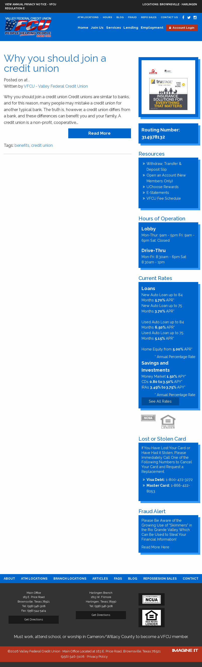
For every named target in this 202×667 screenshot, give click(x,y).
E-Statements (158, 192)
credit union (42, 145)
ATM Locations (88, 17)
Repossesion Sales (160, 578)
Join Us (97, 27)
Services (113, 27)
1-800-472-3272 (170, 479)
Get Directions (33, 619)
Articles (100, 578)
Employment (152, 27)
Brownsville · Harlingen (170, 5)
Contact (190, 578)
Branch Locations (69, 578)
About (9, 578)
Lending (130, 27)
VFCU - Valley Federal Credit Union (56, 86)
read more (99, 133)
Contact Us (169, 17)
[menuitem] (9, 578)
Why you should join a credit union (55, 63)
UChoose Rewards (163, 187)
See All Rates (160, 401)
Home (83, 27)
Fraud (132, 17)
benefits (22, 145)
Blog (120, 17)
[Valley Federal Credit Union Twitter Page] (189, 17)
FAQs (118, 578)
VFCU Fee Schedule (164, 198)
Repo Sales (149, 17)
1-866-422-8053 (168, 488)
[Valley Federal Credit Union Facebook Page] (183, 17)
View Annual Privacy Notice (25, 4)
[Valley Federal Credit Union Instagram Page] (195, 17)
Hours (107, 17)
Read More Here (155, 547)
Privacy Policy (97, 656)
